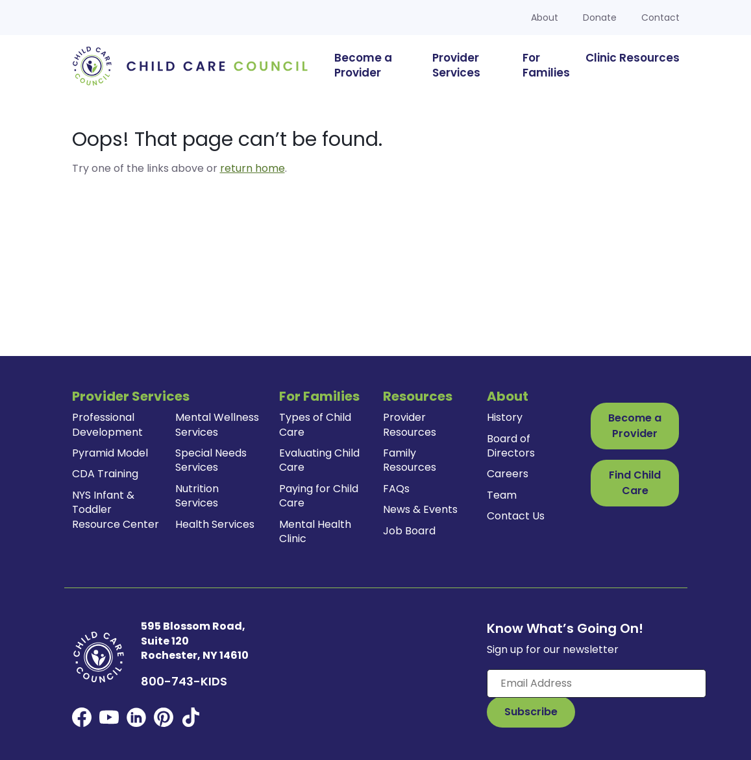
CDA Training (105, 473)
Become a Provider (634, 425)
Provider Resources (409, 424)
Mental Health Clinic (315, 531)
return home (252, 168)
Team (502, 495)
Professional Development (107, 424)
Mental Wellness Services (217, 424)
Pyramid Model (110, 452)
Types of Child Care (315, 424)
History (505, 417)
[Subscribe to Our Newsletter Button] (531, 712)
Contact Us (516, 515)
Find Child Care (635, 483)
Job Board (409, 530)
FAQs (396, 488)
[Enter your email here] (596, 683)
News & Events (420, 509)
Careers (507, 473)
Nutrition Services (197, 495)
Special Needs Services (211, 460)
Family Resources (409, 460)
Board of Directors (511, 445)
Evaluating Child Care (319, 460)
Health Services (214, 524)
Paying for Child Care (318, 495)
